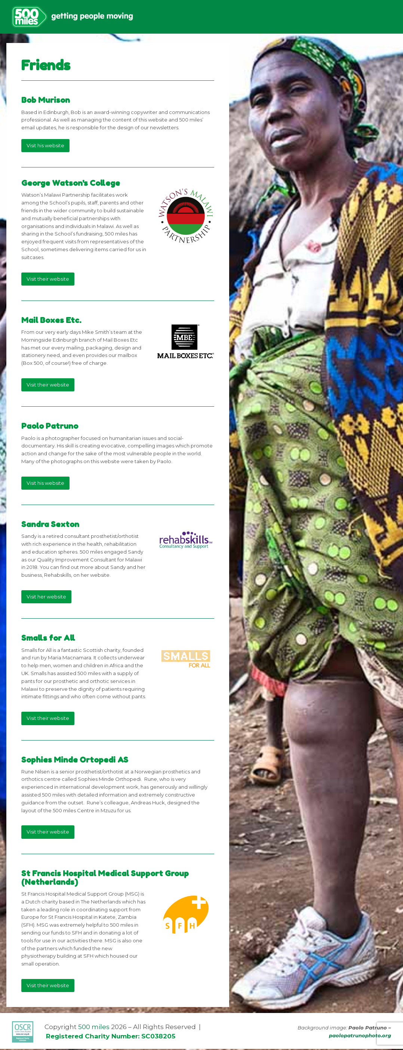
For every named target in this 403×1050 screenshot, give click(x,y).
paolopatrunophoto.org (360, 1037)
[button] (388, 17)
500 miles (94, 1028)
